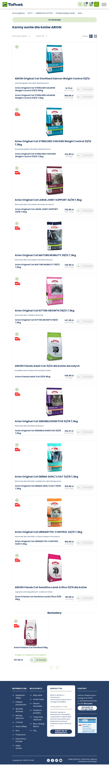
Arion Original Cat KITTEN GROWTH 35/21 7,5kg (44, 310)
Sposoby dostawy (19, 710)
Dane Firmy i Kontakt (21, 740)
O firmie (19, 722)
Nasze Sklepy (21, 726)
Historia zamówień (37, 704)
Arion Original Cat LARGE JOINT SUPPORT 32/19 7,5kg (48, 200)
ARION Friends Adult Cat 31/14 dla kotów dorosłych (47, 366)
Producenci (21, 734)
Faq (34, 730)
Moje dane (37, 695)
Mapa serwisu (19, 746)
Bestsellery (54, 613)
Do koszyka (87, 89)
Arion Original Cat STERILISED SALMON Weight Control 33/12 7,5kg (35, 96)
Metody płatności (20, 716)
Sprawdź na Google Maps (87, 708)
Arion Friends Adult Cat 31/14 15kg (32, 376)
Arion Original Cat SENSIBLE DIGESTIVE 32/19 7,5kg (46, 421)
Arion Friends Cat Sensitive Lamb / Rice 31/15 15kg (38, 598)
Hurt (17, 730)
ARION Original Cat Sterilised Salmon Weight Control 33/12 (52, 78)
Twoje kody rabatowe (38, 718)
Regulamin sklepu (20, 696)
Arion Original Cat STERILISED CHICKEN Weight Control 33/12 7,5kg (53, 142)
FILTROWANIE (54, 20)
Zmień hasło (38, 699)
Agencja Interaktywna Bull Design (87, 760)
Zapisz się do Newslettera (61, 731)
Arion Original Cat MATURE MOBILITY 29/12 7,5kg (45, 255)
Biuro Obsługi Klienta (38, 725)
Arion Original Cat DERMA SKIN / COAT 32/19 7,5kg (46, 476)
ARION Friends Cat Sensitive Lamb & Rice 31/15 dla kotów (51, 587)
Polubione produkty (37, 711)
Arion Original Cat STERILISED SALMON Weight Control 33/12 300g (35, 89)
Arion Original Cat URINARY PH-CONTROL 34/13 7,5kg (48, 532)
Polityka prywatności (21, 703)
